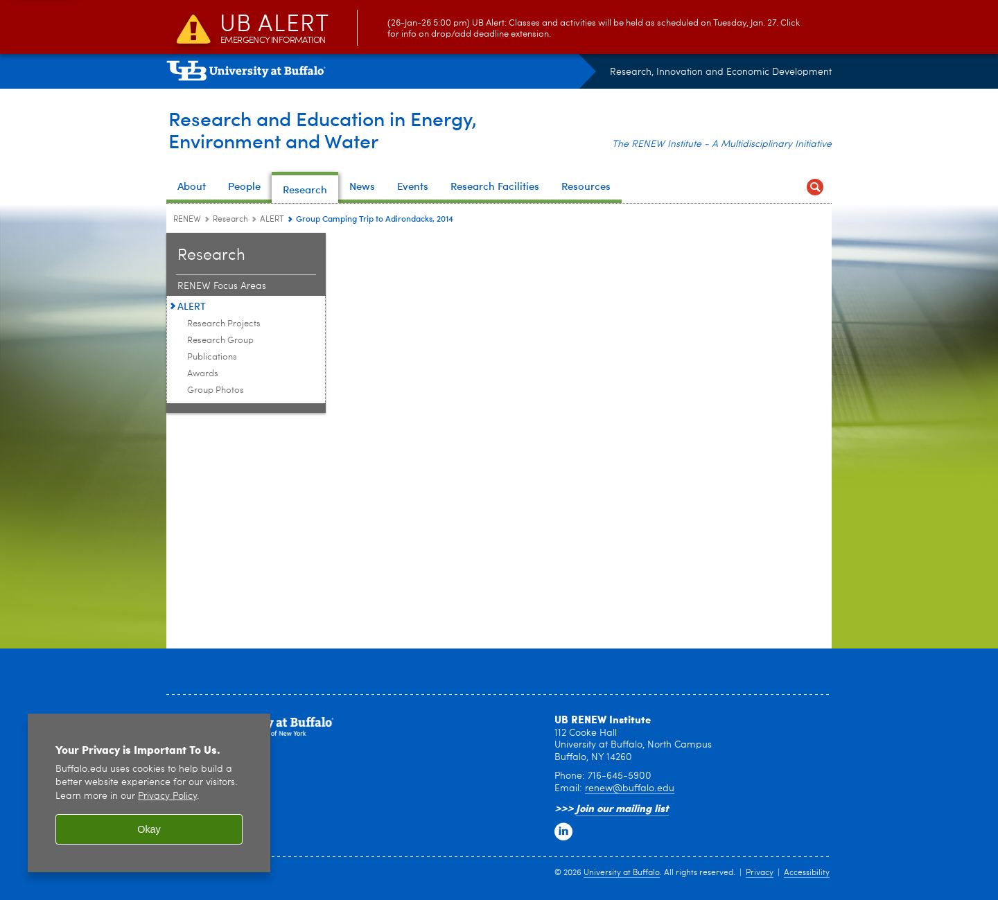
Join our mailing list (622, 807)
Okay (149, 829)
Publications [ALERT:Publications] (212, 357)
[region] (149, 793)
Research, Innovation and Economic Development (721, 72)
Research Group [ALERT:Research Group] (220, 340)
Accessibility (807, 873)
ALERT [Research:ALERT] (272, 219)
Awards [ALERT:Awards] (202, 373)
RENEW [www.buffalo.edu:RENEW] (187, 219)
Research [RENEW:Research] (230, 219)
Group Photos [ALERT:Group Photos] (215, 390)
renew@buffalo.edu (629, 788)
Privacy (759, 873)
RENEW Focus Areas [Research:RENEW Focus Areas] (221, 286)
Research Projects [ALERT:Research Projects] (224, 323)
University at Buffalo (622, 873)
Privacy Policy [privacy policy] (167, 796)
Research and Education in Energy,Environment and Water (329, 129)
